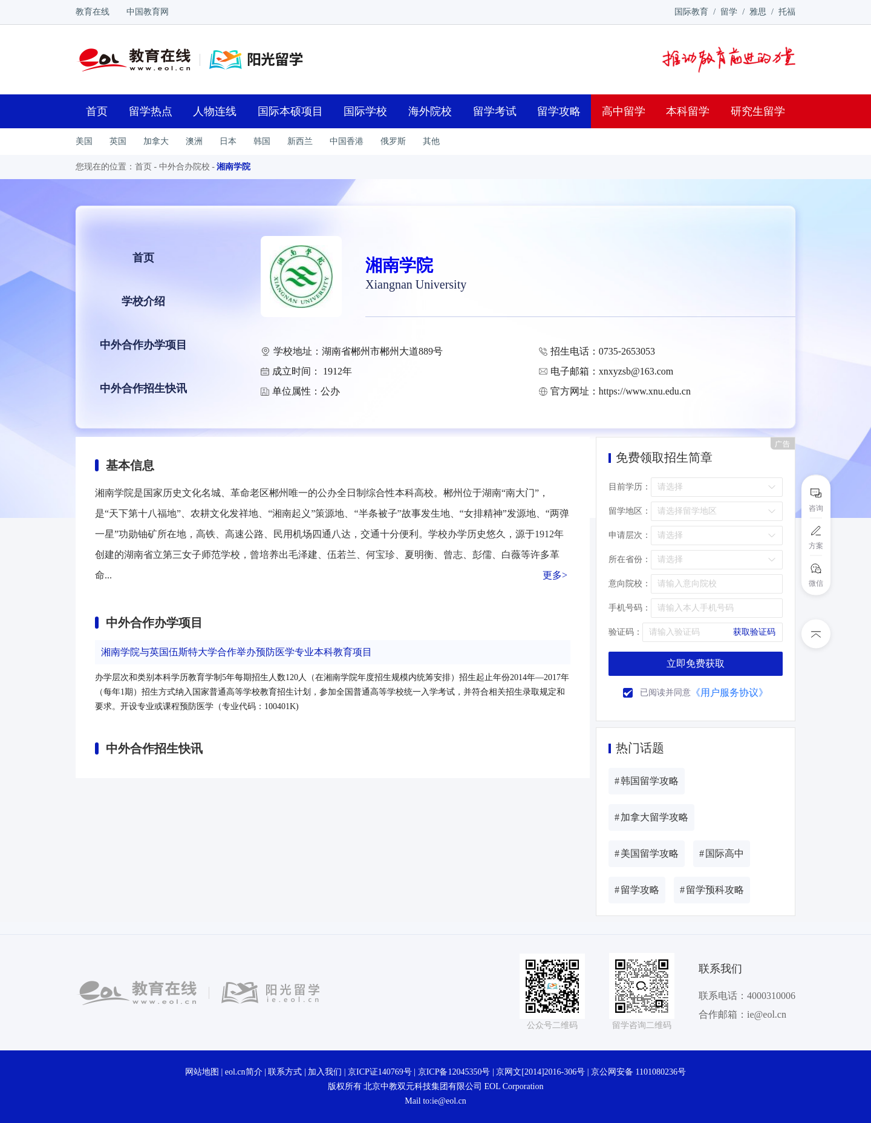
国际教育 (691, 11)
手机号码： (629, 607)
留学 (728, 11)
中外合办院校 (184, 166)
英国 (117, 141)
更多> (555, 575)
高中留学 (623, 111)
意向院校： (629, 583)
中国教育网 (147, 11)
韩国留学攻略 (647, 781)
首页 (97, 111)
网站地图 (202, 1071)
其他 (431, 141)
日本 (228, 141)
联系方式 (285, 1071)
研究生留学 (758, 111)
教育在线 (92, 11)
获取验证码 (754, 632)
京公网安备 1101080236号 (638, 1071)
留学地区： (629, 511)
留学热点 (150, 111)
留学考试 (495, 111)
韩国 (261, 141)
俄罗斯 (393, 141)
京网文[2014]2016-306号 (540, 1071)
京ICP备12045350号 (454, 1071)
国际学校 (365, 111)
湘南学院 (233, 166)
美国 (84, 141)
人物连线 (215, 111)
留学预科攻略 (712, 890)
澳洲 (194, 141)
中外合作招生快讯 (143, 388)
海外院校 (430, 111)
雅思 (757, 11)
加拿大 (156, 141)
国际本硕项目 (290, 111)
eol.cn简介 (244, 1071)
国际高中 (721, 853)
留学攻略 (559, 111)
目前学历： (629, 486)
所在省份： (629, 559)
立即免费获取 (696, 663)
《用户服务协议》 (729, 692)
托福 (786, 11)
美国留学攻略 (647, 853)
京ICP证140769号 (380, 1071)
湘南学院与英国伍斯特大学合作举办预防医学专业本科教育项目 (236, 652)
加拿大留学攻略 (651, 817)
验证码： (625, 632)
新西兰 (300, 141)
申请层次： (629, 535)
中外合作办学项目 (143, 345)
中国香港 (347, 141)
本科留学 (688, 111)
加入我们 (325, 1071)
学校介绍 (143, 301)
